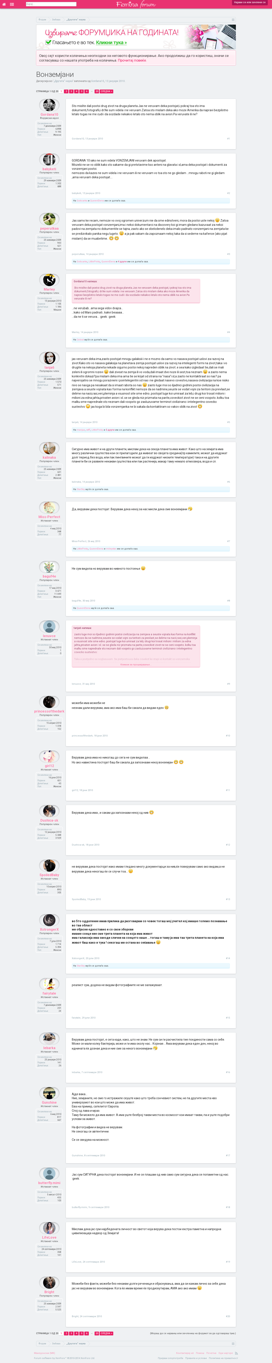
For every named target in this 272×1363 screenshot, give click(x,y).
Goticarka (82, 200)
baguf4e (49, 585)
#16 (228, 1072)
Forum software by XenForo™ (64, 1358)
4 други (122, 261)
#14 (228, 958)
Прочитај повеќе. (132, 60)
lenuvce (49, 644)
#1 (228, 138)
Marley (49, 297)
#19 (228, 1261)
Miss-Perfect (49, 525)
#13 (228, 899)
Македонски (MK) (44, 1353)
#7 (228, 541)
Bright (49, 1300)
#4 (228, 332)
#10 (228, 735)
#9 (228, 684)
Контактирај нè (185, 1353)
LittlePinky (94, 261)
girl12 (49, 774)
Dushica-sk (49, 829)
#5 (228, 422)
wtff (88, 430)
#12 (228, 844)
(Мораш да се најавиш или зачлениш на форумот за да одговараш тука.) (193, 1333)
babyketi (49, 177)
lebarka (49, 1056)
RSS (236, 1353)
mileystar (111, 548)
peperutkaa (49, 237)
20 (97, 91)
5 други (110, 430)
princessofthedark (49, 720)
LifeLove (49, 1246)
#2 (228, 193)
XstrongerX (49, 938)
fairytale (49, 1002)
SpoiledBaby (49, 883)
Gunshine (49, 1111)
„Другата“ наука (63, 81)
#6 (228, 482)
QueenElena (97, 200)
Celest (80, 339)
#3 (228, 254)
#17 (228, 1155)
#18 (228, 1207)
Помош (200, 1353)
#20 (228, 1316)
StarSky (81, 489)
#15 (228, 1017)
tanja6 (49, 376)
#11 (228, 790)
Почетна (211, 1353)
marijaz (81, 430)
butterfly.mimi (49, 1191)
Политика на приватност (223, 1358)
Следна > (106, 91)
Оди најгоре (225, 1353)
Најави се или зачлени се (250, 2)
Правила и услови (196, 1358)
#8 (228, 600)
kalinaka (49, 466)
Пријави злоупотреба (170, 1358)
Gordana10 (97, 81)
